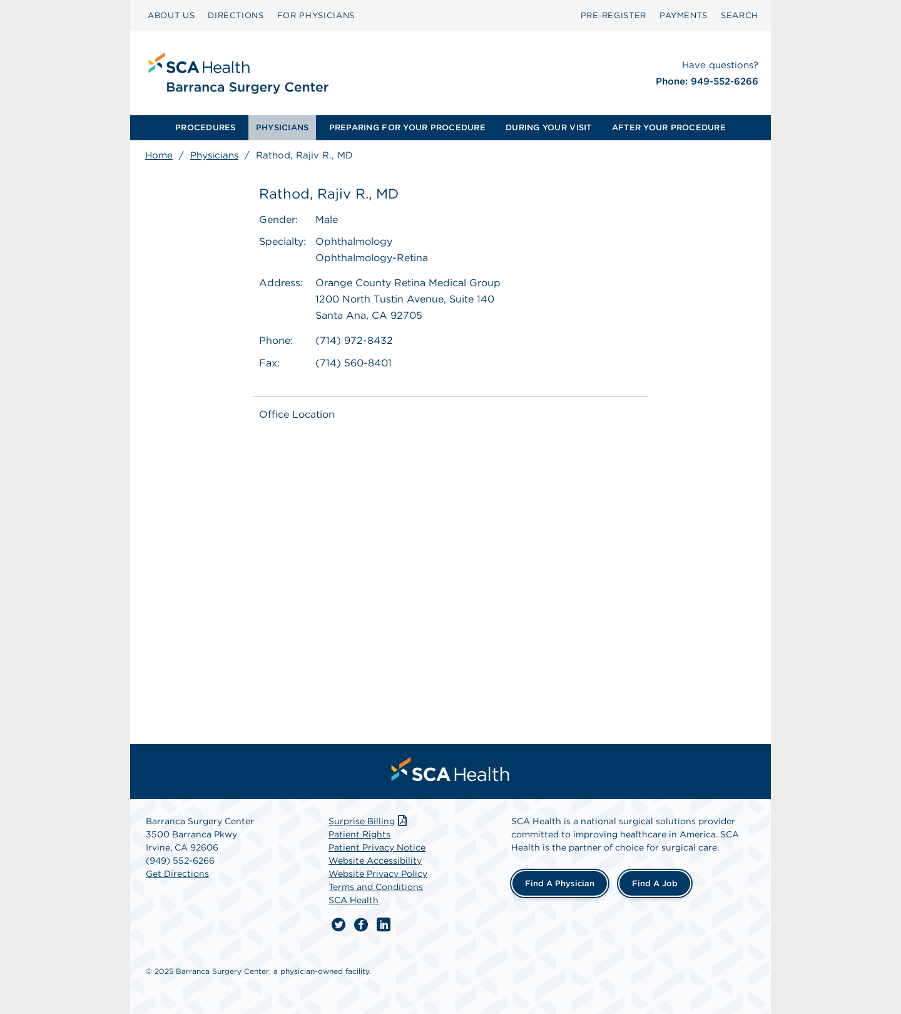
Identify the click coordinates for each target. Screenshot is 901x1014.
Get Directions (177, 874)
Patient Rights (359, 834)
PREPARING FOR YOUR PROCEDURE (407, 127)
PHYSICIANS (282, 127)
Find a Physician (559, 883)
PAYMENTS (683, 15)
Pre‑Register (613, 15)
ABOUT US (171, 15)
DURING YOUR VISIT (548, 127)
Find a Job (655, 883)
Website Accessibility (375, 861)
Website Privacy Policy (377, 874)
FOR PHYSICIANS (316, 15)
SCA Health (353, 900)
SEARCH (739, 15)
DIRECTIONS (236, 15)
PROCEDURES (205, 127)
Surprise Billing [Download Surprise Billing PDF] (368, 821)
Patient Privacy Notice (376, 847)
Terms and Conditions (375, 887)
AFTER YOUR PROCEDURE (669, 127)
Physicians (214, 155)
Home (159, 155)
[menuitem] (205, 127)
